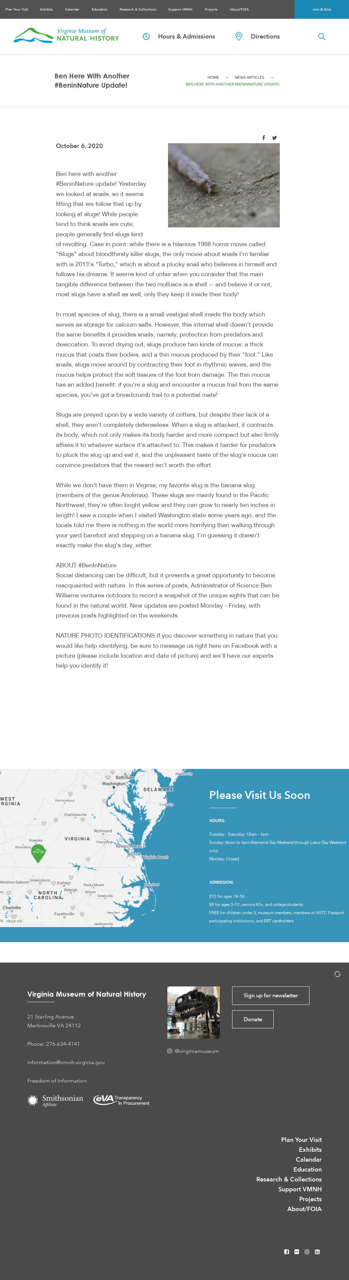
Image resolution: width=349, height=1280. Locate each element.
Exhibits (46, 9)
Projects (211, 9)
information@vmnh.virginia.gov (66, 1062)
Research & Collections (138, 9)
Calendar (72, 9)
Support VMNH (180, 9)
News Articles (249, 77)
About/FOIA (239, 9)
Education (99, 9)
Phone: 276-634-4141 (53, 1044)
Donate (253, 1019)
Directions (258, 36)
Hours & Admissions (179, 36)
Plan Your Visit (16, 9)
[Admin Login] (330, 975)
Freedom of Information (57, 1080)
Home (213, 77)
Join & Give (322, 9)
